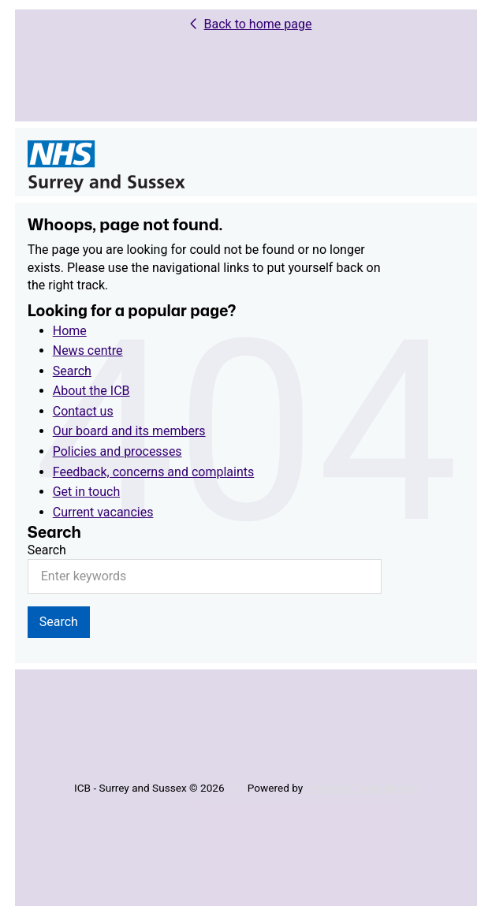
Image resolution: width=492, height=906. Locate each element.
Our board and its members (129, 430)
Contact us (83, 411)
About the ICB (91, 390)
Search (72, 371)
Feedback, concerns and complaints (154, 471)
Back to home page (258, 24)
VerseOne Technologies (362, 787)
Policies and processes (117, 451)
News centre (88, 350)
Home (70, 330)
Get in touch (87, 491)
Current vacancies (103, 512)
